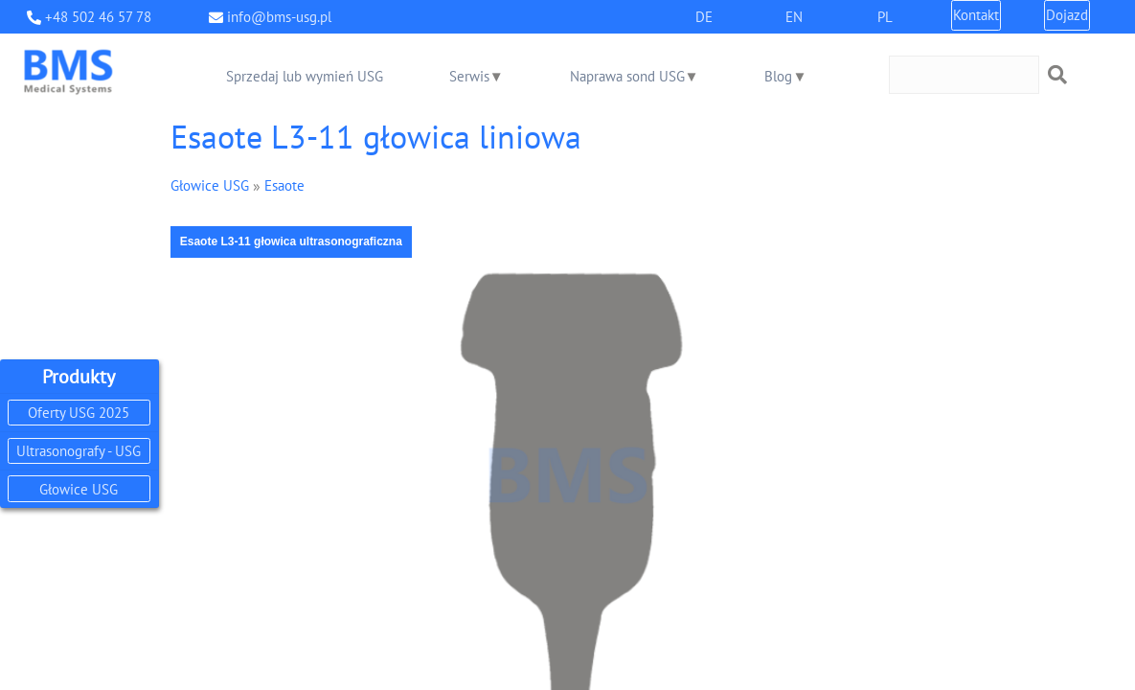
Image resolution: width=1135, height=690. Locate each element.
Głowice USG (78, 489)
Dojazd (1067, 15)
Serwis (469, 76)
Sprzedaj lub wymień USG (304, 76)
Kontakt (976, 15)
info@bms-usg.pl (279, 17)
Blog (778, 76)
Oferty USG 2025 (78, 412)
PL (885, 17)
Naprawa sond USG (627, 76)
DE (704, 17)
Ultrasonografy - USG (78, 451)
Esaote (284, 185)
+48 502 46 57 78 (98, 17)
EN (794, 17)
